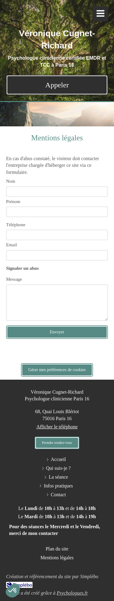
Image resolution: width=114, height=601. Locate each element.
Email (11, 244)
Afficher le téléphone (57, 426)
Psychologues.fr (72, 593)
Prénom (13, 201)
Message (14, 279)
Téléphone (15, 224)
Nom (10, 181)
